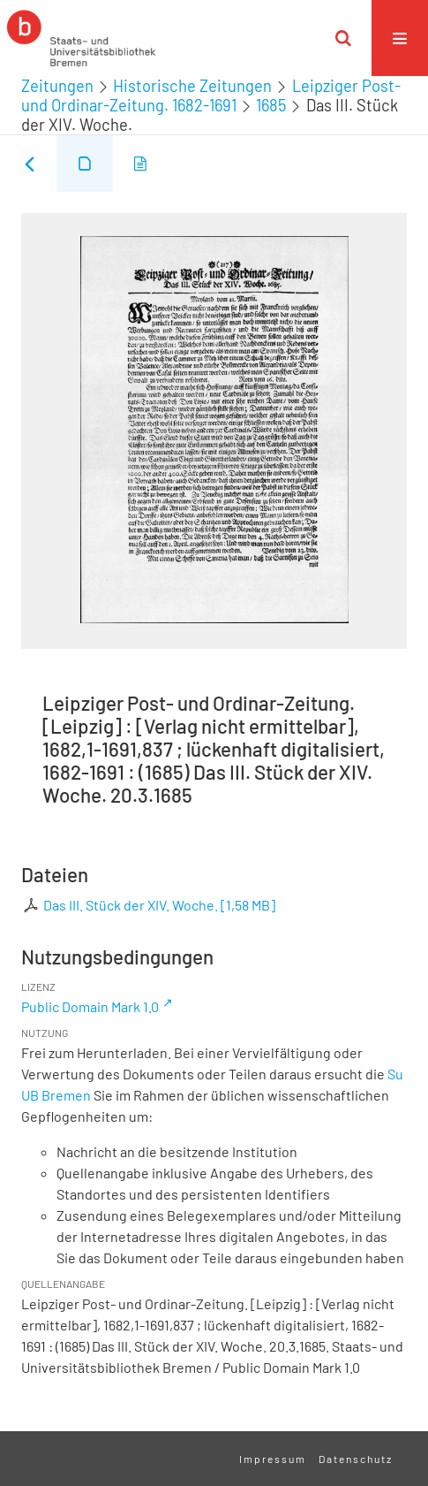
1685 (271, 105)
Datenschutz (356, 1458)
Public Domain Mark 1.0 (90, 1006)
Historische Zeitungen (192, 85)
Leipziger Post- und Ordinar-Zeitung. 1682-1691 (211, 95)
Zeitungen (57, 85)
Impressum (272, 1458)
